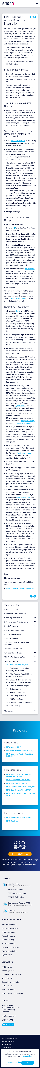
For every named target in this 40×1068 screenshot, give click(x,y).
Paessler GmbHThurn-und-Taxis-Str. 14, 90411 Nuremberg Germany (11, 1008)
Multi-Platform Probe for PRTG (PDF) (19, 751)
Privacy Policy (6, 1044)
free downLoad (20, 854)
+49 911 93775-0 (8, 1020)
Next (34, 17)
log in (18, 311)
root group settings (28, 421)
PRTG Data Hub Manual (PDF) (17, 783)
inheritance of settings (23, 423)
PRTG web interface (18, 141)
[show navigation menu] (36, 3)
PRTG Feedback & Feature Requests (19, 818)
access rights (30, 269)
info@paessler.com (9, 1016)
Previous (31, 17)
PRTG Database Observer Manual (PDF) (20, 787)
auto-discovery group (23, 453)
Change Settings (7, 1047)
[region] (20, 1058)
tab (24, 224)
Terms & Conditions (8, 1041)
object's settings (20, 406)
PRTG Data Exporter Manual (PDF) (18, 790)
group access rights (18, 298)
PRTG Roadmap (12, 821)
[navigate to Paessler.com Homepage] (8, 3)
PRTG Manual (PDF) (13, 747)
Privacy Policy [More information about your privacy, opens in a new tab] (27, 1056)
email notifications (23, 497)
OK (28, 1063)
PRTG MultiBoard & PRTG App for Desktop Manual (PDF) (18, 775)
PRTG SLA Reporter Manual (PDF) (18, 780)
